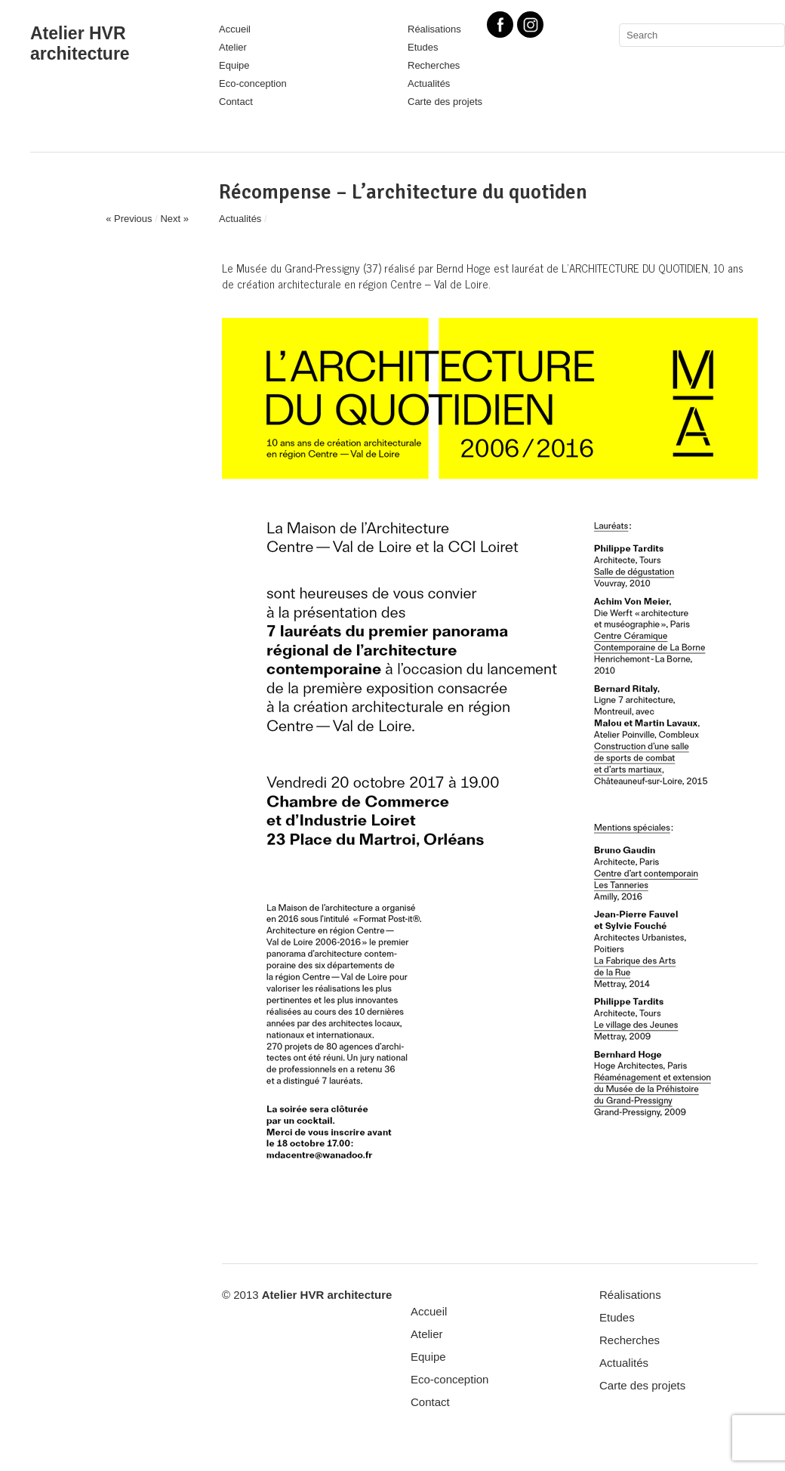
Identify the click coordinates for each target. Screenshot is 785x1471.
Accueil (235, 29)
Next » (174, 218)
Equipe (234, 65)
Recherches (434, 65)
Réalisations (630, 1294)
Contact (236, 101)
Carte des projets (445, 101)
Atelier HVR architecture (80, 43)
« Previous (129, 218)
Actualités (429, 83)
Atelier (233, 47)
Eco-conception (253, 83)
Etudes (423, 47)
